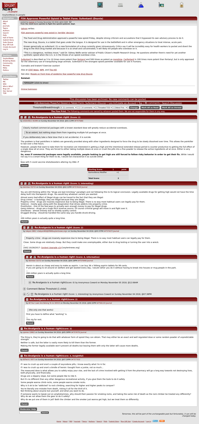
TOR (4, 93)
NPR (42, 70)
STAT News (33, 70)
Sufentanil (26, 59)
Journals (6, 26)
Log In (5, 49)
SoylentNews (10, 7)
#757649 (82, 261)
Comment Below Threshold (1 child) (46, 288)
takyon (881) (31, 231)
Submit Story (8, 40)
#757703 (75, 360)
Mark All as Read (149, 108)
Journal (84, 187)
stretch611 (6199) (30, 121)
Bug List (6, 89)
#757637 (108, 231)
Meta (5, 68)
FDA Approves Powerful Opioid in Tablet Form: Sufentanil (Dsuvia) (62, 18)
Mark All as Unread (171, 108)
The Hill (53, 70)
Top (140, 103)
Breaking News (9, 61)
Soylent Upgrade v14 (51, 248)
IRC (4, 82)
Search (6, 33)
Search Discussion (172, 103)
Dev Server (7, 91)
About (5, 21)
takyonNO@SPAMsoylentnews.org (52, 231)
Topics (5, 28)
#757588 (79, 121)
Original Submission (29, 89)
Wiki (4, 84)
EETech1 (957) (29, 360)
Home (59, 421)
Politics (6, 70)
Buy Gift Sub (8, 45)
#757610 (76, 187)
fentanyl (82, 59)
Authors (6, 31)
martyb (31, 22)
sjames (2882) (29, 332)
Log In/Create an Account (122, 103)
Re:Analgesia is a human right (50, 117)
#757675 (75, 332)
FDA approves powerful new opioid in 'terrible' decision (47, 33)
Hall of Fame (8, 38)
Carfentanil (129, 59)
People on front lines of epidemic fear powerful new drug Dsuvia (61, 74)
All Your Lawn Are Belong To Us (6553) (44, 303)
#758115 (101, 303)
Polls (5, 35)
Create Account (9, 47)
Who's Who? (8, 86)
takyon (24, 28)
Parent (24, 166)
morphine (117, 59)
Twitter (5, 79)
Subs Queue (8, 42)
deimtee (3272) (29, 187)
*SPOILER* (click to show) (36, 83)
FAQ (4, 24)
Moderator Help (28, 409)
